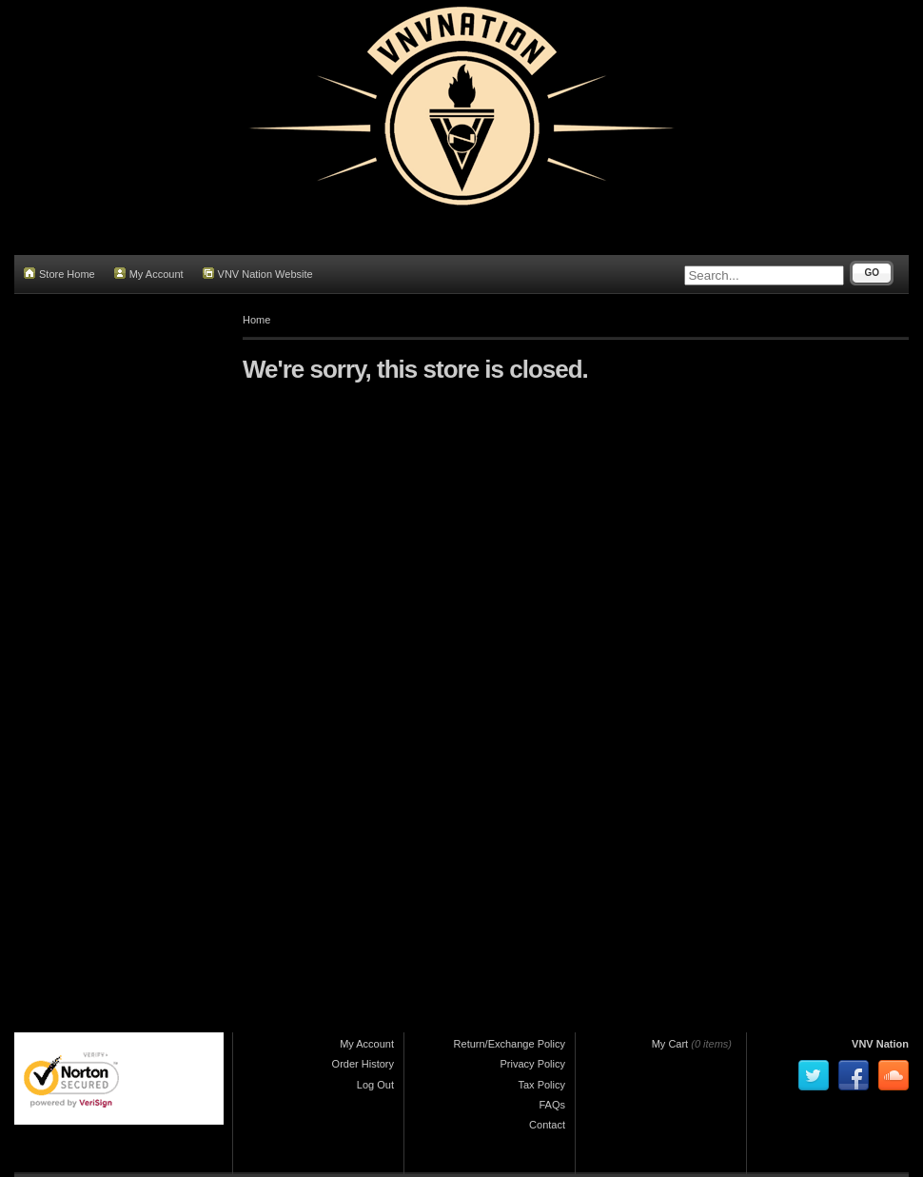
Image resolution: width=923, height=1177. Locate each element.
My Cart (670, 1043)
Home (256, 319)
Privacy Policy (533, 1063)
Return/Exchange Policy (509, 1043)
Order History (363, 1063)
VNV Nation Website (258, 273)
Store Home (59, 273)
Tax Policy (541, 1084)
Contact (547, 1124)
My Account (149, 273)
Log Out (375, 1084)
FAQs (552, 1104)
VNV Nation (880, 1043)
